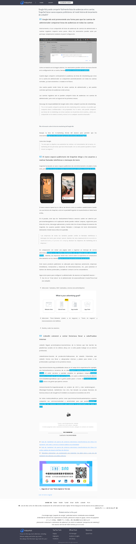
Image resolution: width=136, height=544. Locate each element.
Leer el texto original (45, 495)
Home (41, 2)
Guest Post (89, 534)
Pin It (90, 502)
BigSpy (51, 2)
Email (72, 502)
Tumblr (66, 502)
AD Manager (73, 534)
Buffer (77, 502)
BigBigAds (56, 536)
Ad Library (72, 539)
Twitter (54, 502)
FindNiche (56, 539)
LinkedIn (83, 502)
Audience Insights (75, 536)
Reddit (60, 502)
